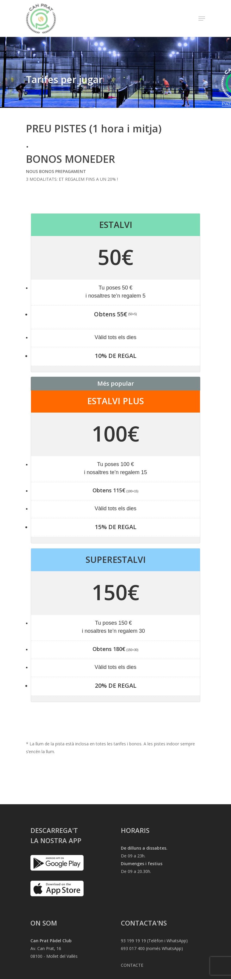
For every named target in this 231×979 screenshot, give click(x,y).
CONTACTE (132, 965)
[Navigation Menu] (201, 19)
